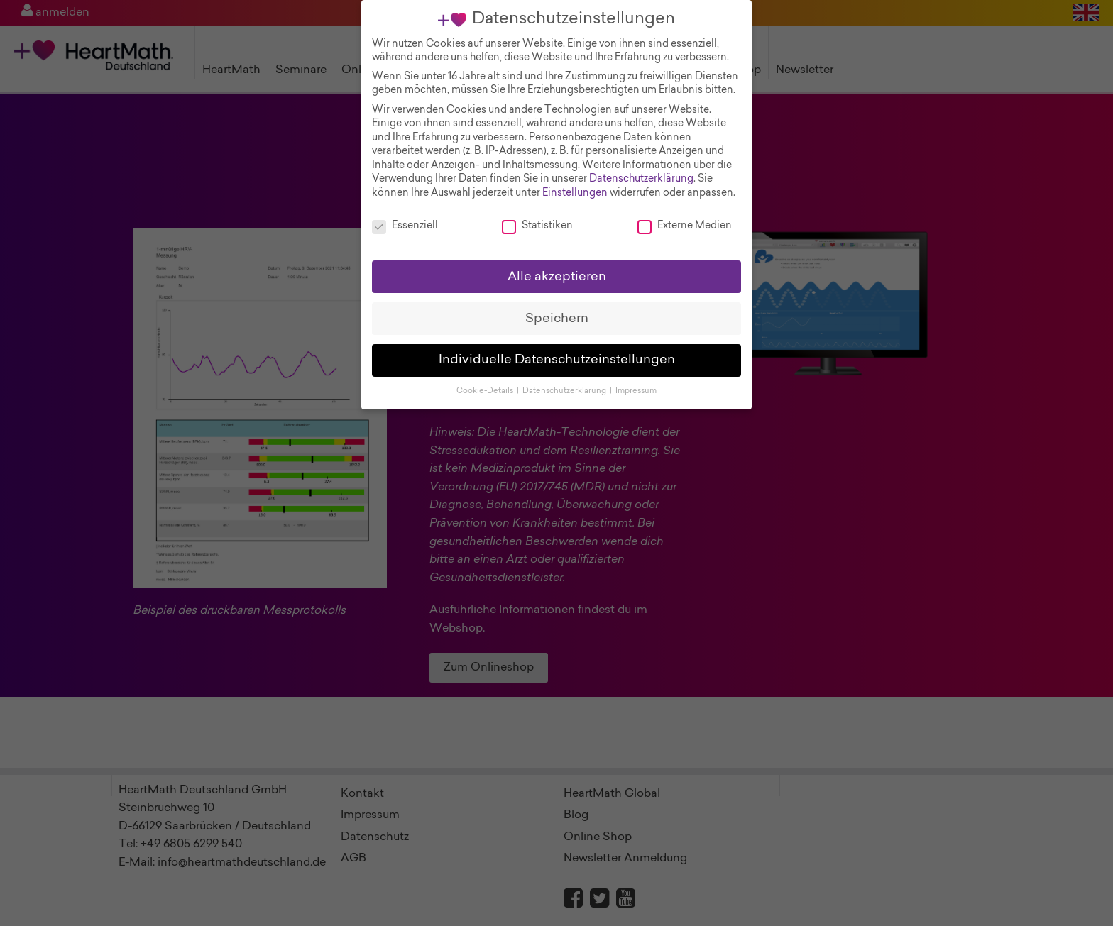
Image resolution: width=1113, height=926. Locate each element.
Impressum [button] (636, 378)
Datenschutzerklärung (641, 166)
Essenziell (405, 212)
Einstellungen (575, 179)
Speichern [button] (556, 305)
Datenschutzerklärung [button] (565, 378)
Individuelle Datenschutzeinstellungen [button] (557, 347)
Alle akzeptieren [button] (557, 263)
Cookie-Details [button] (485, 378)
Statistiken (537, 212)
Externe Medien (684, 212)
